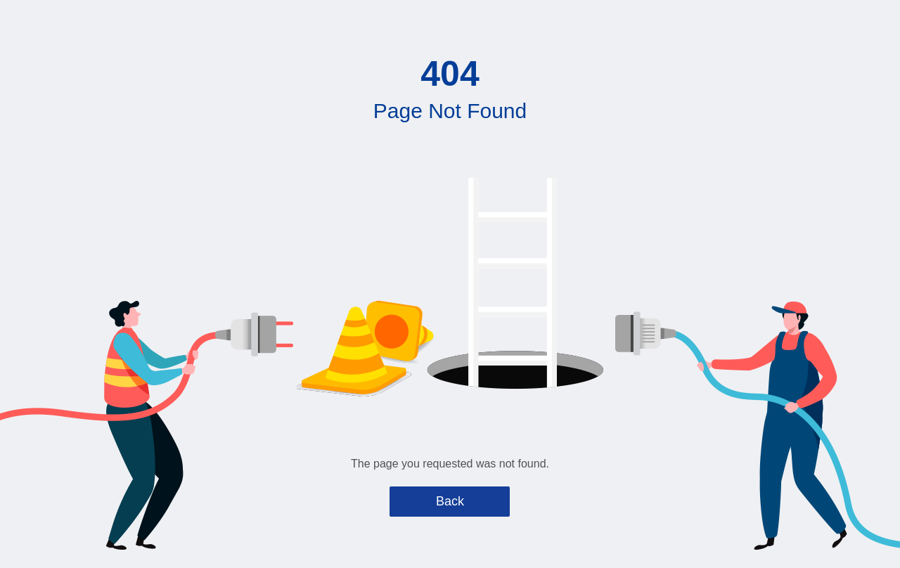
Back (450, 501)
